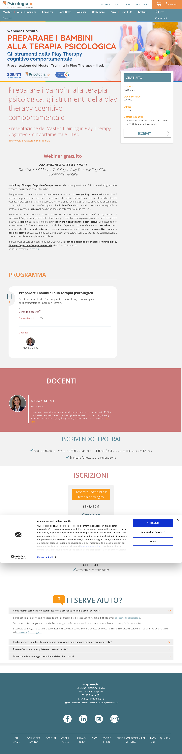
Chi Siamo (16, 740)
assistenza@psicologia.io (127, 617)
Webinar (81, 12)
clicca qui (34, 249)
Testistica (142, 4)
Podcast (8, 18)
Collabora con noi (33, 740)
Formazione (109, 4)
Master (7, 12)
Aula (113, 12)
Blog (94, 738)
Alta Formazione (26, 12)
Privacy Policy (81, 740)
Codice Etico (107, 740)
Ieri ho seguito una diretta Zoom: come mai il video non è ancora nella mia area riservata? (62, 642)
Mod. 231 (153, 740)
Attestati (91, 565)
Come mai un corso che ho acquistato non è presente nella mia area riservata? (56, 610)
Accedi (173, 4)
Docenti (51, 738)
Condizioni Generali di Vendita (131, 740)
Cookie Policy (65, 740)
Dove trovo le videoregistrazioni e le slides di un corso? (43, 656)
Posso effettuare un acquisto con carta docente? (40, 649)
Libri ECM (126, 12)
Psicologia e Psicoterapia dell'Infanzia (30, 140)
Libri (126, 4)
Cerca (161, 12)
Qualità (165, 738)
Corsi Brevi (65, 12)
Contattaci (161, 18)
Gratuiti (142, 12)
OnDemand (98, 12)
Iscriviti (145, 133)
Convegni (47, 12)
